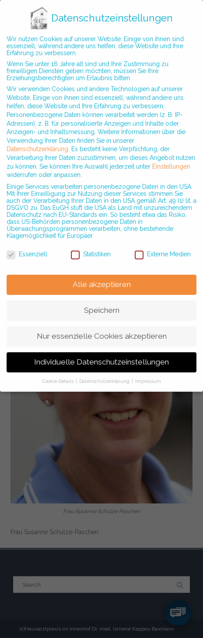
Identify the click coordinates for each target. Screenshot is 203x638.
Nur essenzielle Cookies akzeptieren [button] (102, 328)
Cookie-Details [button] (58, 373)
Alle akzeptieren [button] (102, 276)
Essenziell (27, 246)
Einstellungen (171, 158)
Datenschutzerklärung (37, 141)
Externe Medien (163, 246)
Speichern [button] (101, 302)
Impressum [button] (148, 373)
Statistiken (91, 246)
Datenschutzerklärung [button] (105, 373)
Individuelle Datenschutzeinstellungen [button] (101, 354)
